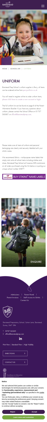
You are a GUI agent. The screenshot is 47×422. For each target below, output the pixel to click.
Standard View (17, 344)
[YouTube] (14, 338)
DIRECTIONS (10, 353)
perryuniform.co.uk (30, 90)
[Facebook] (9, 338)
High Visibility (28, 344)
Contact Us (25, 300)
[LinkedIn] (20, 338)
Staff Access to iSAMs (32, 297)
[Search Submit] (42, 2)
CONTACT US (10, 362)
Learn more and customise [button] (23, 417)
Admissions (15, 294)
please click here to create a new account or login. (21, 99)
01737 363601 (10, 331)
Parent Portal (29, 294)
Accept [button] (34, 412)
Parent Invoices (13, 297)
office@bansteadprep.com (21, 114)
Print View (6, 344)
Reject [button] (12, 412)
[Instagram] (4, 338)
